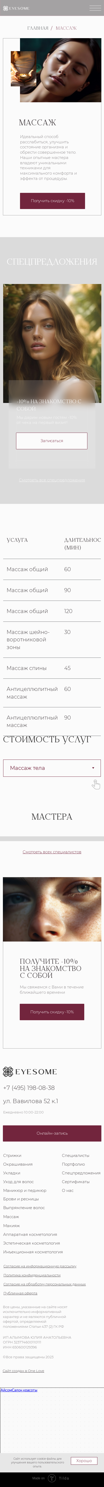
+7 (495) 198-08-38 (29, 1087)
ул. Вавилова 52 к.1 (30, 1100)
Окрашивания (18, 1163)
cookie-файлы (46, 1459)
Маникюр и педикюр (24, 1189)
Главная (37, 28)
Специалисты (75, 1154)
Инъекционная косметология (33, 1251)
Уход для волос (18, 1181)
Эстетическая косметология (31, 1242)
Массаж (66, 28)
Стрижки (12, 1154)
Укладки (11, 1172)
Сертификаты (76, 1181)
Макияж (11, 1225)
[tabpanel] (52, 631)
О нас (67, 1189)
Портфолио (73, 1163)
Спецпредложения (81, 1172)
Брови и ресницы (21, 1198)
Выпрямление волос (24, 1207)
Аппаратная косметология (30, 1233)
